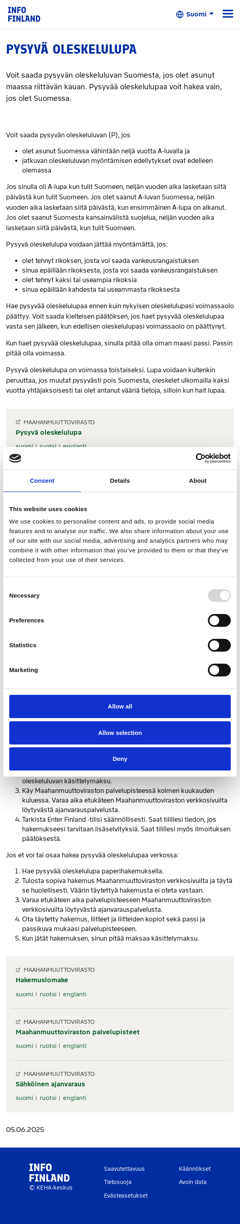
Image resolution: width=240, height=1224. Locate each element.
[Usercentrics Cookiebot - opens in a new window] (196, 458)
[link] (24, 14)
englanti (75, 446)
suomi (24, 446)
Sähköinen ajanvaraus (50, 1084)
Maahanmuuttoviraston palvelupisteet (78, 1032)
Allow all (120, 706)
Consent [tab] (42, 480)
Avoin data (193, 1182)
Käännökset (195, 1169)
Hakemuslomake (42, 980)
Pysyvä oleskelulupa (48, 432)
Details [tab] (120, 480)
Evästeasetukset (126, 1195)
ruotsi (48, 446)
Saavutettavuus (124, 1169)
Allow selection (120, 732)
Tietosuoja (118, 1182)
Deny (120, 758)
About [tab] (198, 480)
